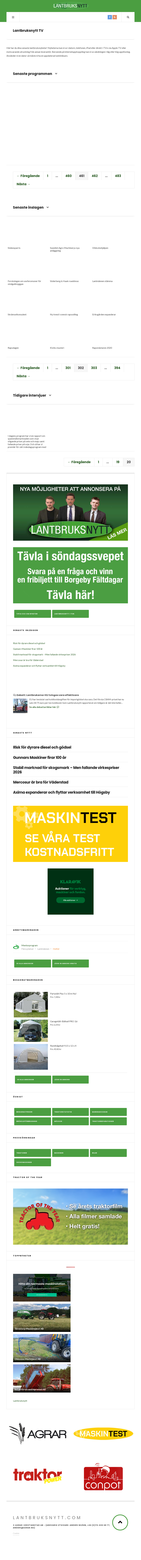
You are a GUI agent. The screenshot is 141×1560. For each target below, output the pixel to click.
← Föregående (28, 176)
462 (95, 176)
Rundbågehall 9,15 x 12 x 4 (70, 1057)
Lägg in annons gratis (65, 963)
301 (68, 368)
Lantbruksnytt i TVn (64, 614)
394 (117, 368)
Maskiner (58, 1153)
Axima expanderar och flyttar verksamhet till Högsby (39, 665)
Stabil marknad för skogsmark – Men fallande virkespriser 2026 (44, 654)
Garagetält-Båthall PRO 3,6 (70, 1031)
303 (94, 368)
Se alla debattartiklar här (44, 707)
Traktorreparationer (103, 1121)
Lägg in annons (62, 1080)
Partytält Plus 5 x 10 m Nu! (70, 1004)
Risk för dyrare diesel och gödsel (29, 643)
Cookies (16, 1533)
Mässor (58, 1121)
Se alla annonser (24, 963)
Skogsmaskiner (24, 1162)
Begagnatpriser (24, 1112)
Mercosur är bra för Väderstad (28, 660)
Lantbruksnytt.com (47, 1518)
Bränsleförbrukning (26, 1121)
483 (118, 176)
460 (68, 176)
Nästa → (23, 184)
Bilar (94, 1153)
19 (117, 462)
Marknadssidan (100, 1112)
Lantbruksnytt (20, 1400)
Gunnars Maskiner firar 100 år (28, 648)
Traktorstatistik (63, 1112)
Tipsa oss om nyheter (27, 614)
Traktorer (21, 1153)
